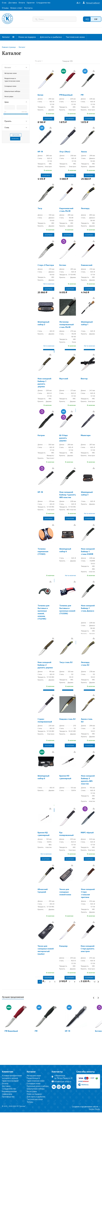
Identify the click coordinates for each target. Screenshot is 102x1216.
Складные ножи (33, 1083)
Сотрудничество (9, 1088)
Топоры (30, 1102)
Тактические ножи (75, 37)
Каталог (8, 37)
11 (89, 982)
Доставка (6, 1086)
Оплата (5, 1083)
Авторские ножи (34, 1075)
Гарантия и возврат (10, 1081)
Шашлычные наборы (36, 1088)
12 (94, 982)
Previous (94, 998)
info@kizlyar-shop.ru (62, 1081)
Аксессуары (32, 1091)
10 (84, 982)
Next (98, 998)
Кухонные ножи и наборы (38, 1086)
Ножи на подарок (27, 37)
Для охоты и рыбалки (51, 37)
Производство (8, 1096)
